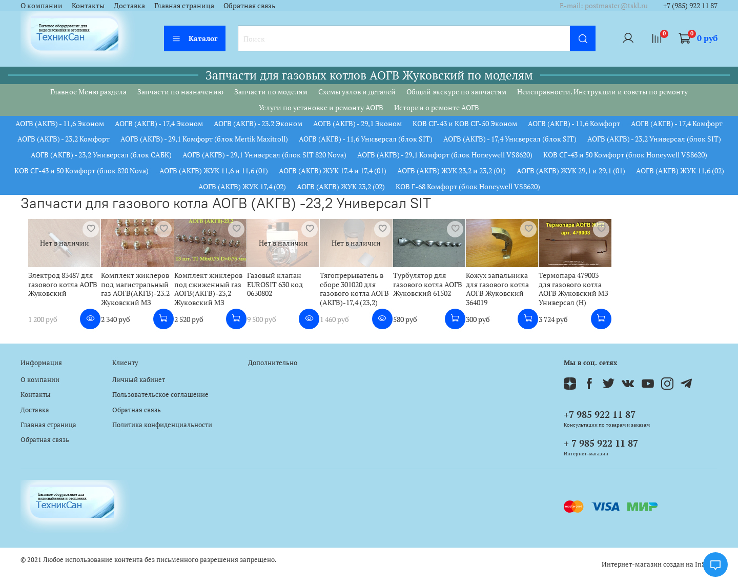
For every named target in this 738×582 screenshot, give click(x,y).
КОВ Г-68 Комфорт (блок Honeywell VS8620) (468, 186)
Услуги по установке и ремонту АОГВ (321, 107)
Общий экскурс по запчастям (456, 91)
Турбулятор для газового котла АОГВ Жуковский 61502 (442, 287)
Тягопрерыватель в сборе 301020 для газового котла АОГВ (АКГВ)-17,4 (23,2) (365, 291)
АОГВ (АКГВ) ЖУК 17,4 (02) (242, 186)
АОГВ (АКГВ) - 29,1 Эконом (357, 123)
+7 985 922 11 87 (600, 414)
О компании (41, 5)
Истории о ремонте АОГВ (436, 107)
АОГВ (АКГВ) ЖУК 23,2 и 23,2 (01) (451, 170)
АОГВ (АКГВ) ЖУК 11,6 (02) (680, 170)
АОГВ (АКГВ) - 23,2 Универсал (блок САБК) (101, 154)
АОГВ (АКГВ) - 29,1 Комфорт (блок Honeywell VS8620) (444, 154)
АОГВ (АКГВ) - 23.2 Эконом (258, 123)
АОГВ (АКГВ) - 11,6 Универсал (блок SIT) (366, 139)
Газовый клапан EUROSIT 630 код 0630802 (281, 287)
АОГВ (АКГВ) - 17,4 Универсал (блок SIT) (510, 139)
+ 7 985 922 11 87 (601, 443)
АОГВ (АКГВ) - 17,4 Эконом (159, 123)
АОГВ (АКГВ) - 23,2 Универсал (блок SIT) (654, 139)
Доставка (129, 5)
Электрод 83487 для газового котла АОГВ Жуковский (55, 287)
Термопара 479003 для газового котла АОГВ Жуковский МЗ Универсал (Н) (600, 291)
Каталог (195, 38)
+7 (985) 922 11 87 (690, 5)
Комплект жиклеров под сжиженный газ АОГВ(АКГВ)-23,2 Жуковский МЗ (209, 291)
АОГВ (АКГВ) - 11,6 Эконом (59, 123)
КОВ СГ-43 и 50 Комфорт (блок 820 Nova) (81, 170)
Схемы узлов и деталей (357, 91)
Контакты (88, 5)
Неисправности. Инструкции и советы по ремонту (602, 91)
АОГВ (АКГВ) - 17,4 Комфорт (677, 123)
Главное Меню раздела (88, 91)
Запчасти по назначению (180, 91)
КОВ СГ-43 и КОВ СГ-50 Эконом (465, 123)
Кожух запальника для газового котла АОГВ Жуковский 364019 (523, 287)
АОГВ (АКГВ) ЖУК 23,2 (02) (341, 186)
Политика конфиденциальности (162, 424)
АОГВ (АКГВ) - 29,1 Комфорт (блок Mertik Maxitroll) (204, 139)
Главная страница (184, 5)
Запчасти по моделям (271, 91)
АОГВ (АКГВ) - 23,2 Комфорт (63, 139)
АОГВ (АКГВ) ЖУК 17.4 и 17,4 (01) (332, 170)
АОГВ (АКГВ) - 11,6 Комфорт (574, 123)
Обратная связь (249, 5)
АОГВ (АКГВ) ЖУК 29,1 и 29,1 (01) (571, 170)
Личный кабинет (138, 379)
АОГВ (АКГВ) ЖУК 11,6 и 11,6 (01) (213, 170)
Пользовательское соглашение (160, 394)
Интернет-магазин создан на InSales (659, 564)
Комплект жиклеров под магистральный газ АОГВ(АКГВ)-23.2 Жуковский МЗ (132, 291)
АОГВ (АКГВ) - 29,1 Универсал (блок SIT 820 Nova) (264, 154)
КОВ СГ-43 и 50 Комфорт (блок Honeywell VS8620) (625, 154)
